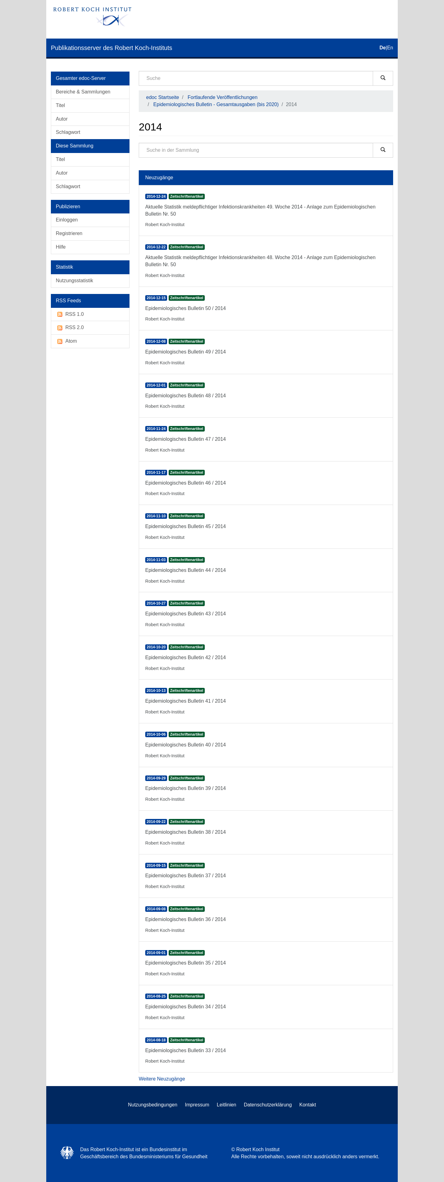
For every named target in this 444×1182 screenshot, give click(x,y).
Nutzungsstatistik (74, 280)
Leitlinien (226, 1104)
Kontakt (307, 1104)
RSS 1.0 (70, 314)
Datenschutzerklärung (268, 1104)
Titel (60, 105)
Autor (62, 119)
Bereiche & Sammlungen (83, 91)
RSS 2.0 (70, 328)
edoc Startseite (162, 97)
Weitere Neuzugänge (162, 1078)
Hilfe (61, 247)
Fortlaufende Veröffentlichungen (223, 97)
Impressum (197, 1104)
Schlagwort (68, 132)
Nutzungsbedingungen (152, 1104)
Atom (66, 341)
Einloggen (67, 219)
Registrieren (69, 233)
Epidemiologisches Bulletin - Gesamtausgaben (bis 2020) (215, 104)
